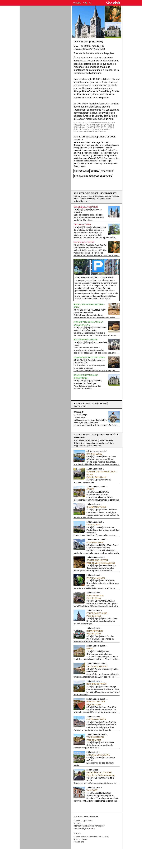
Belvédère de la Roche (98, 772)
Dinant (90, 648)
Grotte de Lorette (83, 242)
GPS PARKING (107, 171)
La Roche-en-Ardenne (98, 755)
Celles (90, 489)
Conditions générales (82, 820)
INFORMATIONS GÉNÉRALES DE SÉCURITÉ (93, 176)
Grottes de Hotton (97, 560)
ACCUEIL (77, 3)
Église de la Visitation (85, 207)
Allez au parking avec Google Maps (94, 277)
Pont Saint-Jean (94, 595)
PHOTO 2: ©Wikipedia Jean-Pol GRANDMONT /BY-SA (93, 126)
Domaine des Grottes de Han (89, 357)
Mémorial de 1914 (95, 702)
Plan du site (78, 842)
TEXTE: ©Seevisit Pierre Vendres (94, 123)
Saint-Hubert (93, 525)
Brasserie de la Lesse (85, 340)
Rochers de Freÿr (96, 684)
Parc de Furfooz (95, 578)
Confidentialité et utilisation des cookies (91, 836)
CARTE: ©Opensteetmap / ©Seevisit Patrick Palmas (92, 130)
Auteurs (76, 823)
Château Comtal (82, 224)
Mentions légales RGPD (84, 828)
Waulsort (91, 790)
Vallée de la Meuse (96, 666)
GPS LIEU (95, 171)
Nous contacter (80, 839)
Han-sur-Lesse (94, 454)
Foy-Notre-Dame (95, 542)
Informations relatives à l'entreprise (89, 826)
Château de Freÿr (96, 719)
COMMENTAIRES (81, 171)
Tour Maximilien (95, 737)
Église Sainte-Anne (96, 613)
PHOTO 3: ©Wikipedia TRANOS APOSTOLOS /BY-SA (93, 128)
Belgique (78, 412)
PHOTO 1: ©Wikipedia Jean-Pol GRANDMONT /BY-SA (94, 124)
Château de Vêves (96, 507)
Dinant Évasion (94, 631)
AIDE (85, 3)
